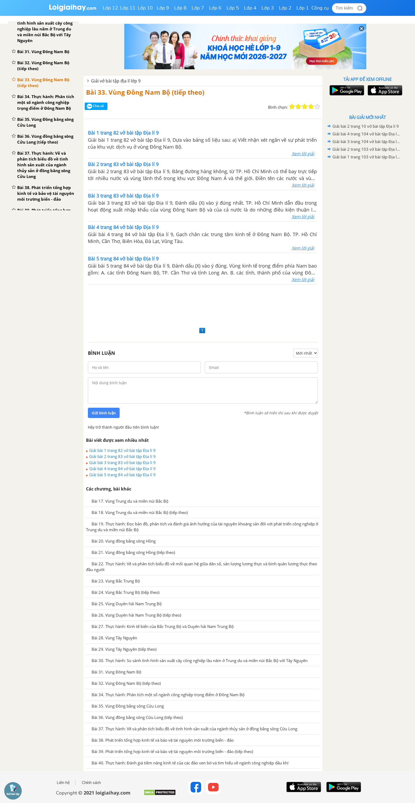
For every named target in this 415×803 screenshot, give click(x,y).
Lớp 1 (302, 8)
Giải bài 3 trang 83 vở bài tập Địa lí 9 (122, 462)
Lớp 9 (163, 8)
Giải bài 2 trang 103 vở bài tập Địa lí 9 (366, 149)
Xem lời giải (303, 154)
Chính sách (91, 783)
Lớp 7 (198, 8)
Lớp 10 (145, 8)
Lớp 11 (128, 8)
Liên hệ (63, 783)
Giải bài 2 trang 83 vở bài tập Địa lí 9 (122, 456)
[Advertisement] (202, 305)
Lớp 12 (110, 8)
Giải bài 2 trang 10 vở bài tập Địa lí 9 (365, 126)
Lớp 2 (285, 8)
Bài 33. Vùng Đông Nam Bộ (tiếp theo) (145, 92)
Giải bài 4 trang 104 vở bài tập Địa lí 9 (366, 133)
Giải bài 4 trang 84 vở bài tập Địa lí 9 (122, 468)
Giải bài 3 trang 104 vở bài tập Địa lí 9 (366, 141)
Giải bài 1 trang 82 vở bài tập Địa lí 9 (122, 450)
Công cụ (320, 8)
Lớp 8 (180, 8)
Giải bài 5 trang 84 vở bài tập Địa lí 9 (122, 474)
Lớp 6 (215, 8)
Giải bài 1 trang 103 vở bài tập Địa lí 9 (366, 156)
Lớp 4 (250, 8)
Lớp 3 (267, 8)
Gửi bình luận (104, 413)
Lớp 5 (233, 8)
